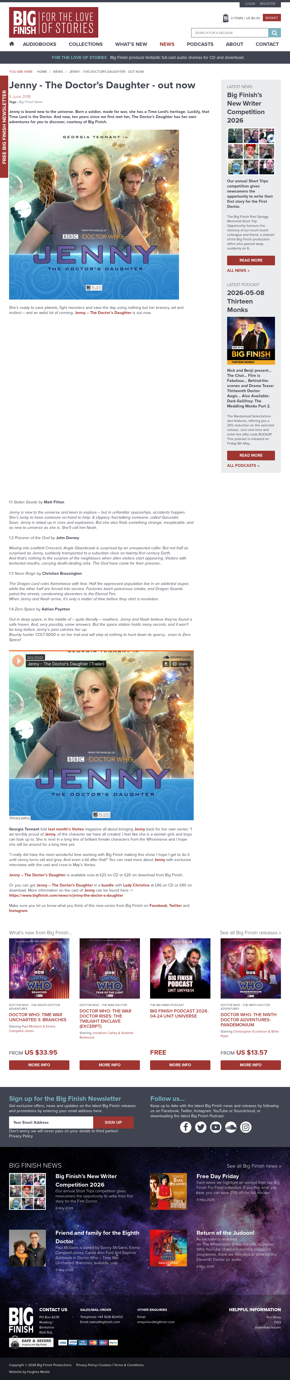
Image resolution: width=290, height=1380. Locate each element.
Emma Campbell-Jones (32, 1028)
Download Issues (268, 1327)
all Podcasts (241, 466)
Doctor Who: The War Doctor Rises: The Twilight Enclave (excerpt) (105, 1018)
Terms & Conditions (129, 1365)
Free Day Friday (218, 1176)
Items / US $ (245, 18)
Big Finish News (31, 101)
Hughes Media (38, 1371)
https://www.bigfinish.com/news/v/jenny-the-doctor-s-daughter (66, 895)
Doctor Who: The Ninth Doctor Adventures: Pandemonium (249, 1019)
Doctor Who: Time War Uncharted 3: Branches (38, 1017)
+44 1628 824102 (110, 1316)
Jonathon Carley (104, 1032)
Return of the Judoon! (226, 1232)
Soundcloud (244, 1111)
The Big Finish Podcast (167, 1005)
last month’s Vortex (66, 829)
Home (42, 71)
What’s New (131, 44)
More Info (39, 1065)
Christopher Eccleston (250, 1031)
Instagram (18, 911)
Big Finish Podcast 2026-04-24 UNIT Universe (179, 1013)
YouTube (220, 1111)
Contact (267, 44)
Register (267, 3)
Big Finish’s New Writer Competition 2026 (86, 1180)
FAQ (277, 1322)
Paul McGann (32, 1026)
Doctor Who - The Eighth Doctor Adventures (34, 1007)
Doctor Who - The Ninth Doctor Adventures (245, 1007)
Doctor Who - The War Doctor (103, 1005)
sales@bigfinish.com (104, 1322)
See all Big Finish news (252, 1166)
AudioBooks (39, 44)
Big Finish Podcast (207, 1116)
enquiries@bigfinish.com (156, 1322)
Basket (272, 17)
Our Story (273, 1317)
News (167, 44)
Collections (86, 44)
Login (250, 3)
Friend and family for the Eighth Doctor (97, 1237)
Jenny (89, 890)
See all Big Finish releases (249, 932)
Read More (251, 260)
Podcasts (200, 44)
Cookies (105, 1365)
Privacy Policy (21, 1136)
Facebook (158, 906)
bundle (107, 885)
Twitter (175, 906)
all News (236, 271)
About (234, 44)
